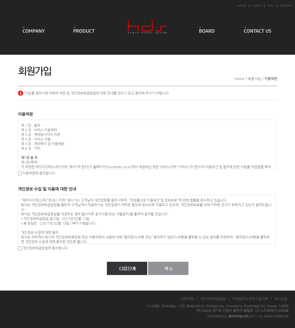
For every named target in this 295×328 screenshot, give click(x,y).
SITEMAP (286, 5)
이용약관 (187, 299)
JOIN (270, 5)
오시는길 (281, 299)
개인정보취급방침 (213, 299)
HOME (241, 5)
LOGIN (256, 5)
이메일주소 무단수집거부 (250, 299)
